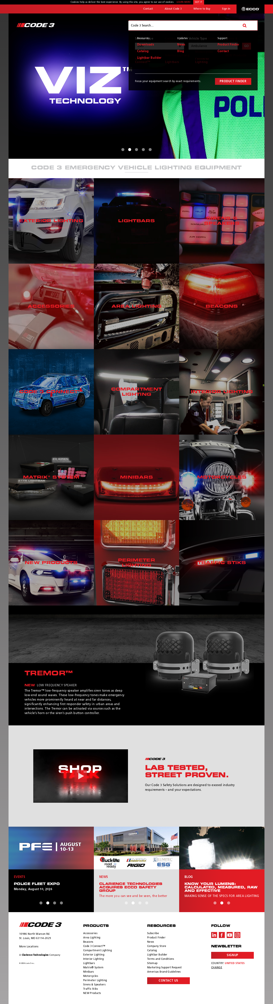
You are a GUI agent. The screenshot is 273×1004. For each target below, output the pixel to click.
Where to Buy (202, 9)
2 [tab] (129, 149)
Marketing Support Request (164, 967)
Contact (148, 9)
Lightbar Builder (157, 955)
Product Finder (156, 937)
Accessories (90, 933)
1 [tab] (122, 149)
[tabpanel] (136, 86)
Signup (232, 955)
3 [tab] (136, 149)
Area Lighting (91, 937)
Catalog (152, 950)
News (150, 942)
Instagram (237, 935)
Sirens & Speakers (94, 984)
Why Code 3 (144, 25)
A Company (39, 955)
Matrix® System (93, 967)
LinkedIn (214, 935)
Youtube (230, 935)
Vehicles (198, 25)
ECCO (250, 9)
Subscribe (153, 933)
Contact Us (168, 980)
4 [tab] (143, 149)
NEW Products (92, 993)
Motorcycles (90, 976)
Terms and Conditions (160, 959)
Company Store (156, 946)
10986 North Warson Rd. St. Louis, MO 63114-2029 (35, 936)
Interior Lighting (93, 959)
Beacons (88, 942)
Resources (224, 25)
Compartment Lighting (97, 950)
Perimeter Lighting (95, 980)
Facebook (222, 935)
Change (216, 967)
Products (172, 25)
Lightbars (89, 963)
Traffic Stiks (90, 989)
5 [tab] (150, 149)
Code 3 (36, 25)
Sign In (226, 9)
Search (248, 25)
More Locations (28, 946)
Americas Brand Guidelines (164, 972)
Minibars (88, 972)
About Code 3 (173, 9)
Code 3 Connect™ (94, 946)
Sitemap (152, 963)
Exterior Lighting (93, 955)
